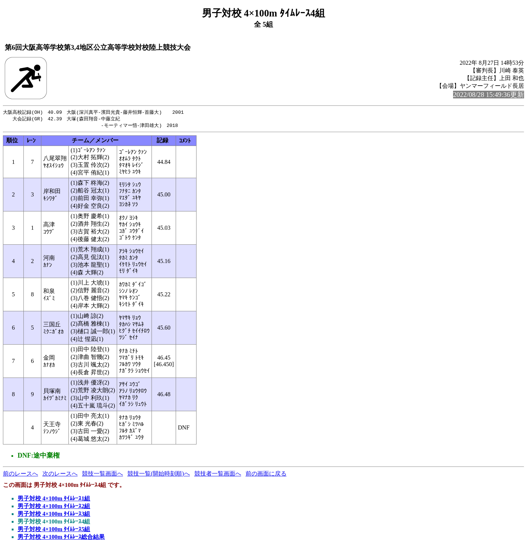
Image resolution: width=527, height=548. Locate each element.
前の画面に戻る (266, 475)
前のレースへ (20, 475)
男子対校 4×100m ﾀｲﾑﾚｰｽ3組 (54, 515)
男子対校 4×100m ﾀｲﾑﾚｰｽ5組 (54, 530)
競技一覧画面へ (102, 475)
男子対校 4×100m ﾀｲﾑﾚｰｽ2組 (54, 507)
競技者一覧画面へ (217, 475)
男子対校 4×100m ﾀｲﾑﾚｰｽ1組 (54, 499)
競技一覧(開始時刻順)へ (158, 475)
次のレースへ (60, 475)
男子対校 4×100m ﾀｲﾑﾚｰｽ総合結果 (61, 538)
